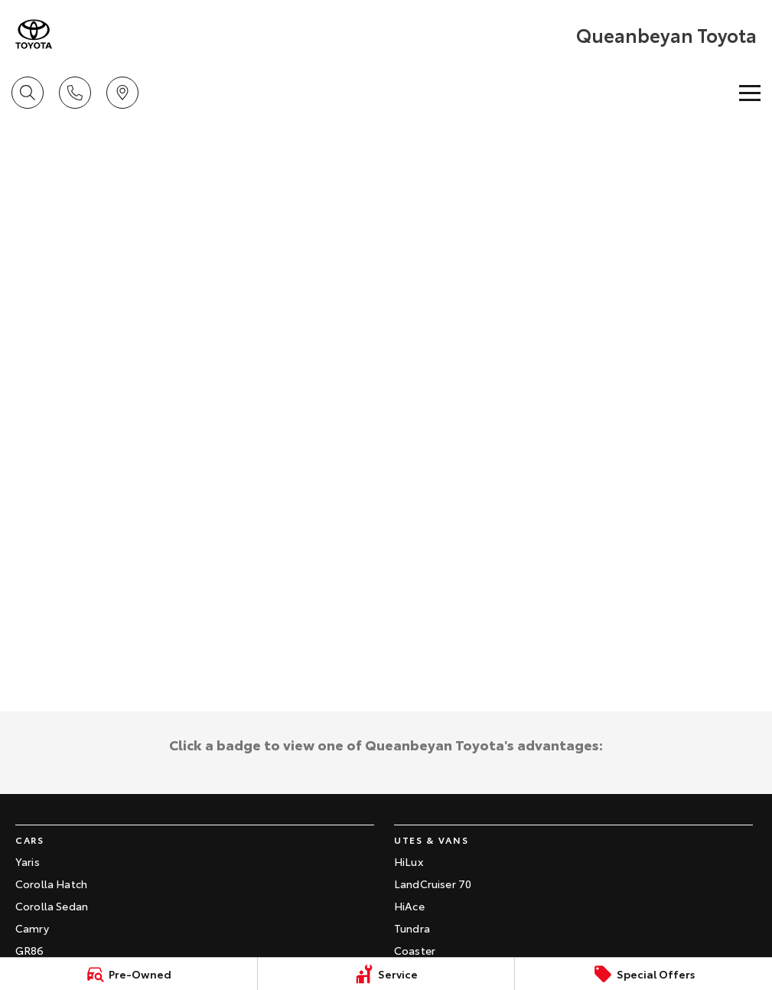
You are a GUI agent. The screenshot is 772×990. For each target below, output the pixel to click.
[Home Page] (33, 34)
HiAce (409, 905)
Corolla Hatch (51, 883)
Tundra (412, 928)
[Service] (386, 974)
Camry (32, 928)
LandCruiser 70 (432, 883)
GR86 (29, 950)
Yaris (27, 861)
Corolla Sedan (51, 905)
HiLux (408, 861)
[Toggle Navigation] (750, 93)
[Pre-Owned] (128, 974)
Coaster (414, 950)
